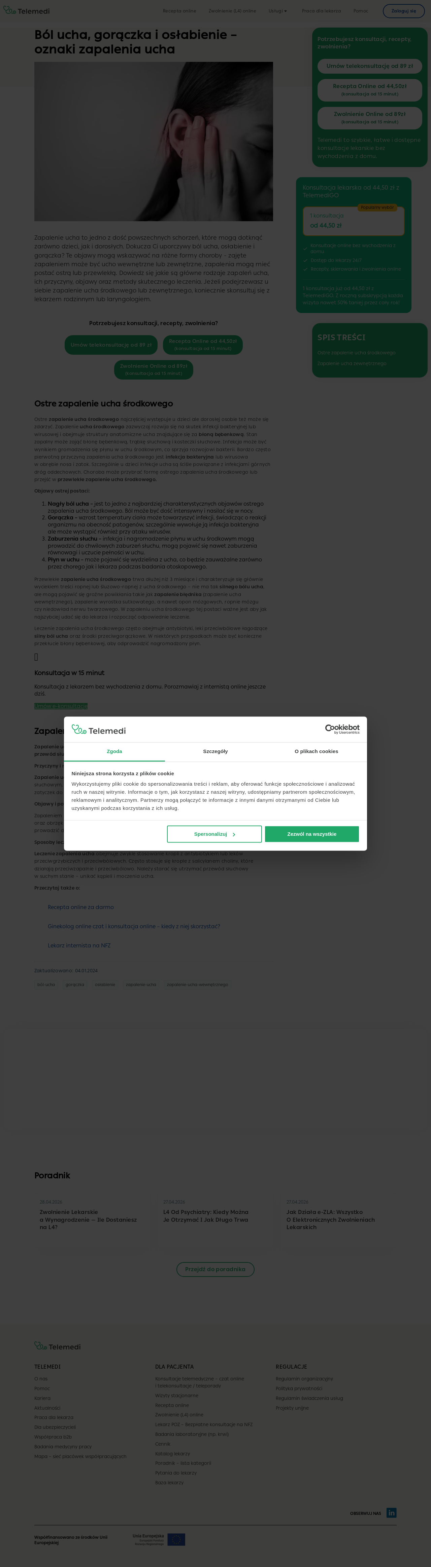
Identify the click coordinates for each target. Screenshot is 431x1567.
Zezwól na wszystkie (311, 834)
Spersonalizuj (214, 834)
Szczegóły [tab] (215, 751)
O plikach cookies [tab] (316, 751)
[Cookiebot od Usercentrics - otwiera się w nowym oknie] (330, 729)
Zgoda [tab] (114, 751)
